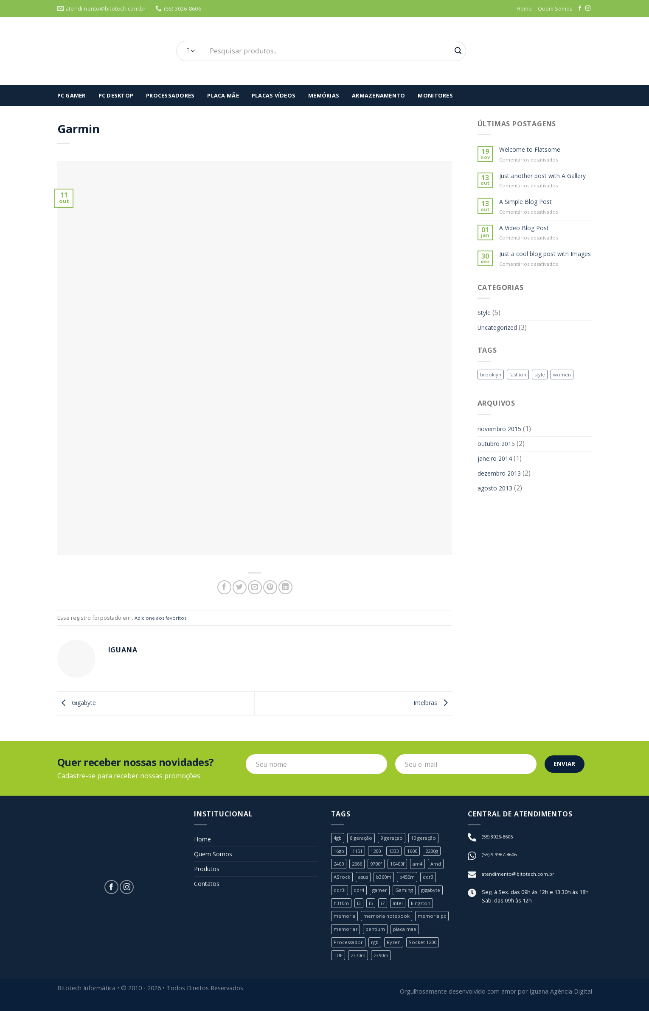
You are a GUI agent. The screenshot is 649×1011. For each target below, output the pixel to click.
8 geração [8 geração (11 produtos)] (363, 840)
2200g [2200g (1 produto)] (441, 853)
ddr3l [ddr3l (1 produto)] (340, 893)
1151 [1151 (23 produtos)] (360, 853)
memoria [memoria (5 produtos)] (345, 920)
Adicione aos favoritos (163, 617)
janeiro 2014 (497, 486)
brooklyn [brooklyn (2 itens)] (491, 399)
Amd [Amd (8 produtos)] (445, 866)
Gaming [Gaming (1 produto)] (409, 893)
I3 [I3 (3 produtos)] (361, 906)
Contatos (208, 891)
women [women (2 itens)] (567, 399)
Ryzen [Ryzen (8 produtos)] (399, 946)
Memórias (323, 95)
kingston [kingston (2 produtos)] (426, 906)
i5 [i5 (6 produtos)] (373, 906)
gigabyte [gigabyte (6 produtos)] (437, 893)
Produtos (209, 874)
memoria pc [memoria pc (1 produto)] (436, 920)
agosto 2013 (497, 519)
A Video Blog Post (527, 240)
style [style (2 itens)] (544, 399)
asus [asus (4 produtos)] (366, 879)
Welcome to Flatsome (533, 150)
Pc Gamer (71, 95)
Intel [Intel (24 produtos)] (401, 906)
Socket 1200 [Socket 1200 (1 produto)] (430, 946)
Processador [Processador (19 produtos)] (350, 946)
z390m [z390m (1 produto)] (384, 960)
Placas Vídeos (273, 95)
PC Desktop (116, 95)
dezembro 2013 (502, 503)
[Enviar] (458, 51)
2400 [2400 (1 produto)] (340, 866)
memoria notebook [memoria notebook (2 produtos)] (388, 920)
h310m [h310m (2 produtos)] (342, 906)
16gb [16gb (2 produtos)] (340, 853)
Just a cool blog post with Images (539, 271)
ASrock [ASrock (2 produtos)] (342, 879)
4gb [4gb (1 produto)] (338, 840)
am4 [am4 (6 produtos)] (426, 866)
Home (524, 8)
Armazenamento (378, 95)
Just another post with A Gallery (537, 181)
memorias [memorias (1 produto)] (346, 933)
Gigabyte (79, 703)
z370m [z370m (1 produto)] (359, 960)
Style (485, 335)
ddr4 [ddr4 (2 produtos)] (361, 893)
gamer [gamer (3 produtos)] (383, 893)
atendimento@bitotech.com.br (520, 876)
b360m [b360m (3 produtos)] (388, 879)
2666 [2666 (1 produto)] (359, 866)
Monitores (435, 95)
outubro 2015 (499, 470)
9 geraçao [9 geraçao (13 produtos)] (396, 840)
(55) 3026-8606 (499, 838)
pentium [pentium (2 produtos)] (377, 933)
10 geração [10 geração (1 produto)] (430, 840)
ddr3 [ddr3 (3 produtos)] (436, 879)
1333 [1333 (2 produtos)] (400, 853)
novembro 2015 (503, 454)
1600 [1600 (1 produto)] (420, 853)
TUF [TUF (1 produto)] (338, 960)
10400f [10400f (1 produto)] (404, 866)
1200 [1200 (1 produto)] (380, 853)
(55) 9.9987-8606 (502, 857)
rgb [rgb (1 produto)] (378, 946)
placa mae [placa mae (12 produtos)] (409, 933)
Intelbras (430, 703)
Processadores (170, 95)
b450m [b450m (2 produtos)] (413, 879)
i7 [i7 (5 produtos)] (385, 906)
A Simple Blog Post (529, 213)
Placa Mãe (223, 95)
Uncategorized (501, 351)
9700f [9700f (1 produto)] (381, 866)
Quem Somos (555, 8)
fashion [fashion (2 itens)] (520, 399)
